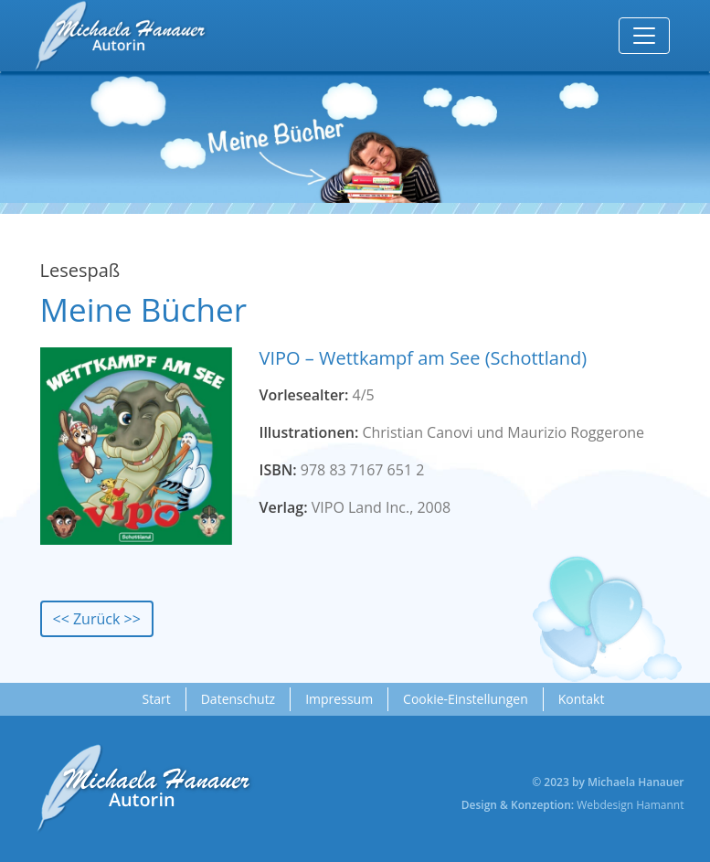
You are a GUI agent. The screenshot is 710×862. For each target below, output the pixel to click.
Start (157, 699)
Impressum (339, 699)
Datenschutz (238, 699)
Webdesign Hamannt (630, 805)
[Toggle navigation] (644, 35)
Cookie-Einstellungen (465, 699)
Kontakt (581, 699)
